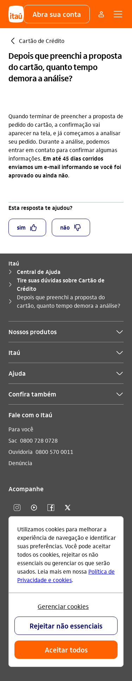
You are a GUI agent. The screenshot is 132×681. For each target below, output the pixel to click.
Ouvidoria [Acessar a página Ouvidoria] (20, 451)
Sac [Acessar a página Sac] (12, 440)
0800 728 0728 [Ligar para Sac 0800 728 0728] (39, 440)
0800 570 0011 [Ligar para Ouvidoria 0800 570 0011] (54, 451)
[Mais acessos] (101, 14)
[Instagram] (16, 508)
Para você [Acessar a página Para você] (20, 429)
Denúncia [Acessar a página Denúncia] (20, 463)
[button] (57, 14)
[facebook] (50, 508)
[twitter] (67, 508)
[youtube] (33, 508)
